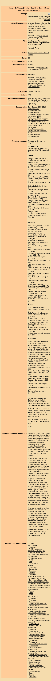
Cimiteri (32, 573)
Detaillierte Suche (37, 8)
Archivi (31, 560)
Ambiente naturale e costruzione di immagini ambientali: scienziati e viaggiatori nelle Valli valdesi (38, 551)
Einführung (19, 8)
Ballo (31, 565)
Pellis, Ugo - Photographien (38, 118)
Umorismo (32, 677)
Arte (30, 562)
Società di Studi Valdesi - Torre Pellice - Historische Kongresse (39, 125)
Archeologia (33, 556)
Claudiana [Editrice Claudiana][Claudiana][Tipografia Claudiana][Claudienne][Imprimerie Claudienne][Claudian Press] (37, 82)
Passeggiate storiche (36, 633)
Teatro (31, 673)
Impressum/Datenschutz (31, 11)
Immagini (32, 616)
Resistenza (33, 649)
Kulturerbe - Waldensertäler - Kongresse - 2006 (38, 115)
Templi (31, 675)
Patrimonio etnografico (37, 635)
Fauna (31, 591)
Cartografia (33, 569)
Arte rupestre (33, 563)
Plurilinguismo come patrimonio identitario (35, 637)
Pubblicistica (33, 646)
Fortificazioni (33, 596)
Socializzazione (34, 662)
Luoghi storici (34, 624)
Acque (31, 543)
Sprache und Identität (35, 129)
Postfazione (33, 640)
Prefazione (33, 642)
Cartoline (32, 571)
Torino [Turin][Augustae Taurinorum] (37, 68)
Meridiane (32, 627)
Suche (26, 8)
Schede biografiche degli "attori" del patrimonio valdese (38, 656)
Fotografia (32, 598)
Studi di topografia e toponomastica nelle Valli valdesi (37, 667)
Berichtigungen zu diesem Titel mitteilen (44, 18)
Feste (31, 593)
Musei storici (33, 631)
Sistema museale (35, 660)
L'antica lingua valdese (37, 618)
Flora (31, 594)
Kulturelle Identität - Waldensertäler (35, 111)
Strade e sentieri (35, 664)
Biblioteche (33, 567)
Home (11, 8)
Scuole (31, 658)
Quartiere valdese (35, 647)
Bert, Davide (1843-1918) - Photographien (37, 108)
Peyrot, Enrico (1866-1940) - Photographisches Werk (38, 120)
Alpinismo (32, 547)
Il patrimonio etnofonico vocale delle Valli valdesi (37, 612)
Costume (32, 574)
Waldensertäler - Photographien (34, 135)
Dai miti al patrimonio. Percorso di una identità (36, 577)
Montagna (32, 629)
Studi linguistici (34, 671)
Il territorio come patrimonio (39, 615)
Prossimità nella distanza (38, 644)
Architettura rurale (35, 558)
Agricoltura (33, 545)
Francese (32, 600)
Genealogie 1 (34, 602)
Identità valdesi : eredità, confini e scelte (37, 604)
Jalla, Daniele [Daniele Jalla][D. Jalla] (38, 37)
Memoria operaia (35, 626)
